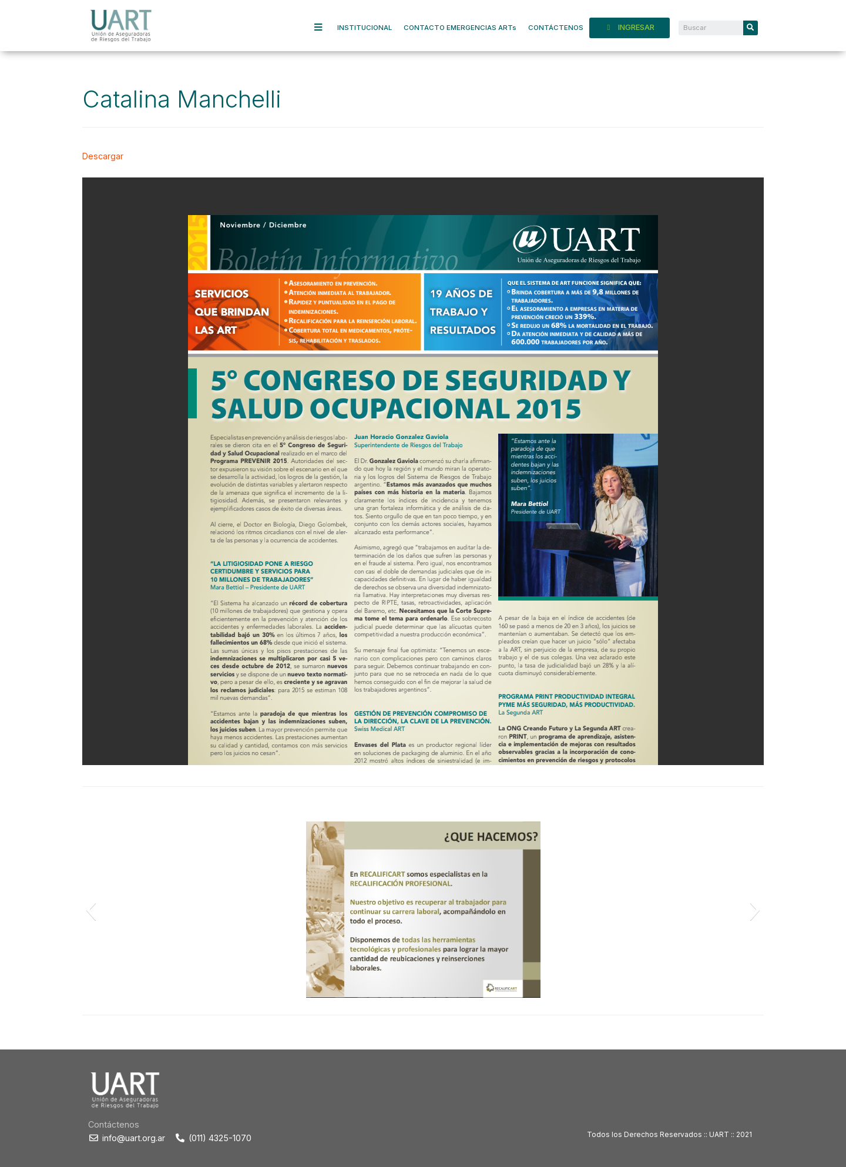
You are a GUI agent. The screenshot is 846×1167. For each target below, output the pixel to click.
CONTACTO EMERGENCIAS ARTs (460, 28)
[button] (90, 909)
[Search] (750, 28)
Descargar (102, 156)
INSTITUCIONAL (364, 28)
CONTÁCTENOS (555, 28)
